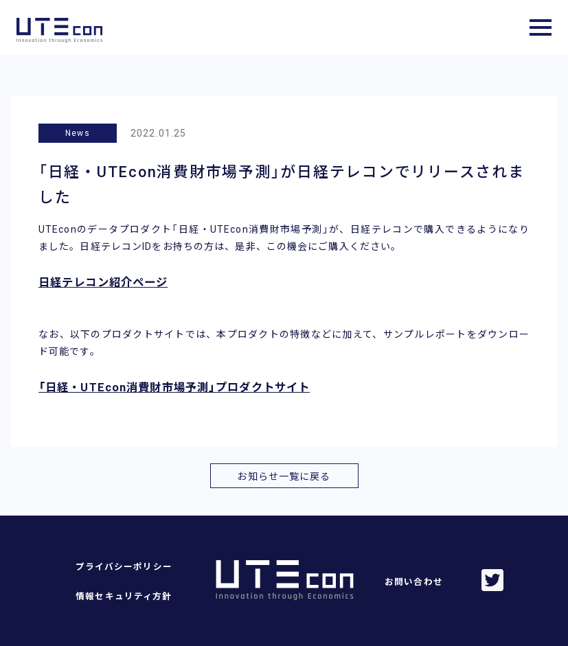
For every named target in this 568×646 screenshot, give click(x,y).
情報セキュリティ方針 (124, 596)
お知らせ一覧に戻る (283, 476)
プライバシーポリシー (124, 567)
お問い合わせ (414, 582)
